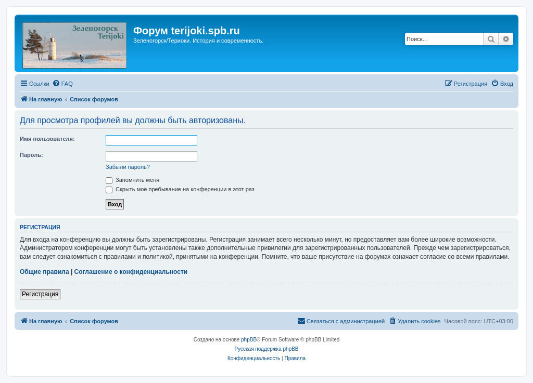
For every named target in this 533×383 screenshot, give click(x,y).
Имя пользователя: (47, 139)
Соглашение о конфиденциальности (131, 271)
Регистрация (40, 294)
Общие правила (44, 271)
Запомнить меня (132, 180)
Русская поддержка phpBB (266, 349)
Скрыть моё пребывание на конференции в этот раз (180, 189)
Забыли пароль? (128, 167)
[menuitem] (62, 83)
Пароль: (31, 155)
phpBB (249, 339)
